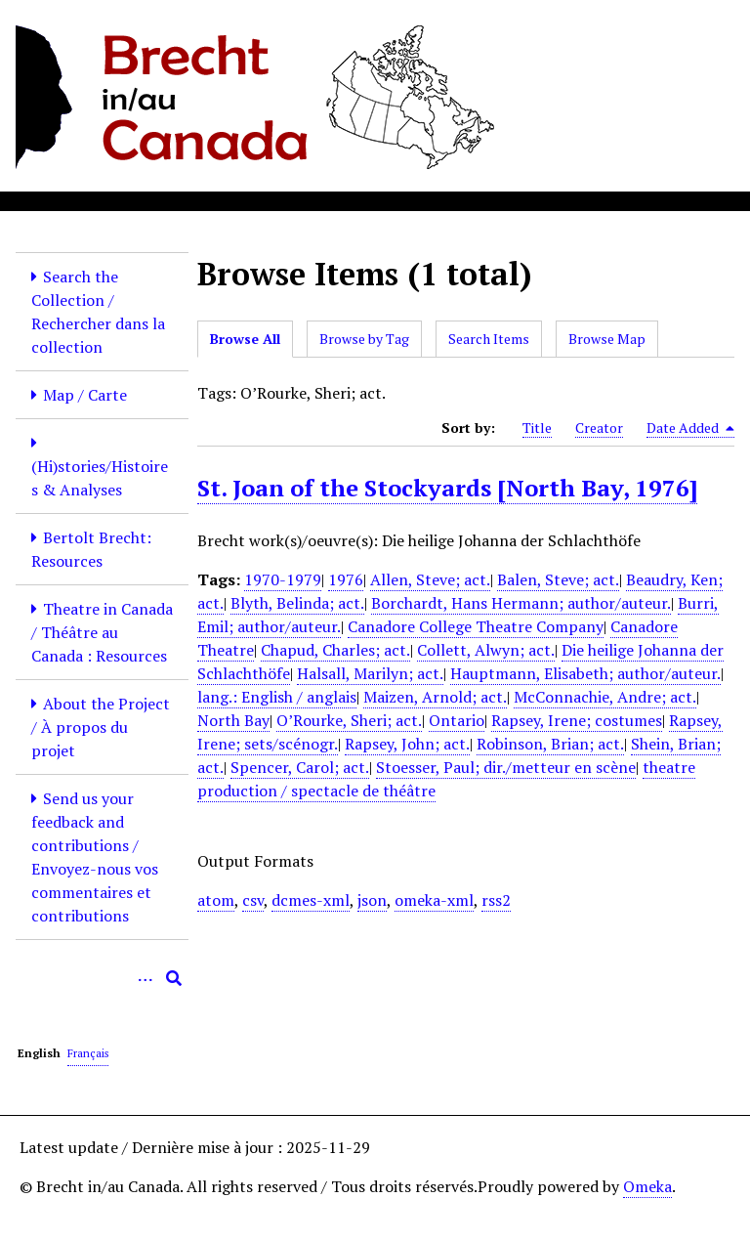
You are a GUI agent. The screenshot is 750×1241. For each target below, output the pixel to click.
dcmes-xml (310, 900)
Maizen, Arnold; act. (435, 696)
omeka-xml (434, 900)
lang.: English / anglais (276, 696)
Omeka (647, 1186)
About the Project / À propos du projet (100, 727)
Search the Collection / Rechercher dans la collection (98, 312)
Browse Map (607, 338)
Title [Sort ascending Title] (537, 427)
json (372, 900)
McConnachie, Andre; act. (605, 696)
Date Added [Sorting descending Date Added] (690, 428)
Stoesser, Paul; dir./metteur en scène (506, 767)
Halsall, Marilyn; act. (370, 673)
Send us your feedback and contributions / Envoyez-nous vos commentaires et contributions (94, 857)
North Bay (233, 720)
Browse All (245, 338)
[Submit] (173, 978)
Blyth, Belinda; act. (297, 603)
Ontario (456, 720)
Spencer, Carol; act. (299, 767)
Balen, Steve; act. (558, 579)
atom (215, 900)
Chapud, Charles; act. (335, 650)
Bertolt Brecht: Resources (91, 549)
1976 (345, 579)
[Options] (144, 978)
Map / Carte (85, 395)
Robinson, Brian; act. (550, 743)
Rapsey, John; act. (407, 743)
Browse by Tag (364, 338)
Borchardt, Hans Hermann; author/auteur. (521, 603)
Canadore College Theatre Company (476, 626)
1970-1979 (282, 579)
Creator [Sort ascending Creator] (599, 427)
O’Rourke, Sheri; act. (349, 720)
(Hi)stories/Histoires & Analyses (99, 477)
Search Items (488, 338)
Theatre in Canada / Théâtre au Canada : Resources (102, 632)
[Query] (102, 978)
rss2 (496, 900)
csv (253, 900)
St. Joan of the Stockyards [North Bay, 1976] (447, 487)
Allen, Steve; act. (430, 579)
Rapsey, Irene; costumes (576, 720)
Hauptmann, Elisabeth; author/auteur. (585, 673)
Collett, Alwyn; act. (486, 650)
